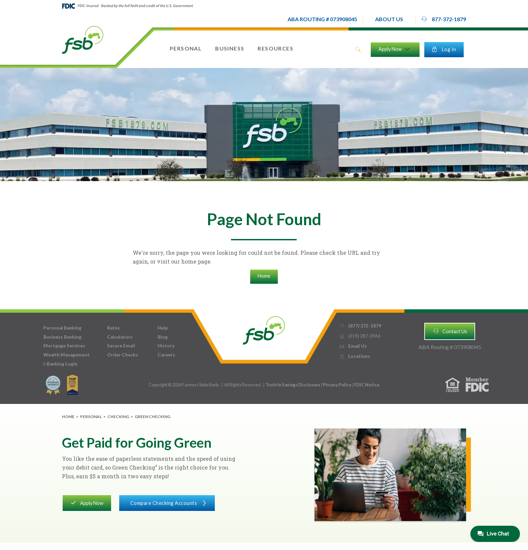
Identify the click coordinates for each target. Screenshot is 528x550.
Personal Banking (62, 328)
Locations (354, 356)
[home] (82, 39)
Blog (163, 337)
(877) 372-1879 (360, 326)
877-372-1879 (443, 18)
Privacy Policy (337, 384)
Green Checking (152, 416)
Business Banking (62, 337)
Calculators (120, 337)
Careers (166, 354)
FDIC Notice (367, 384)
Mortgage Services (64, 345)
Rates (113, 328)
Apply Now (86, 502)
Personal (91, 416)
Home (264, 276)
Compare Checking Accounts (167, 502)
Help (163, 328)
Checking (118, 416)
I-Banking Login (60, 364)
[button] (389, 19)
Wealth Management (66, 354)
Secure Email (121, 345)
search (358, 49)
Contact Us (450, 331)
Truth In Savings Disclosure (293, 384)
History (166, 345)
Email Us (353, 346)
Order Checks (122, 354)
